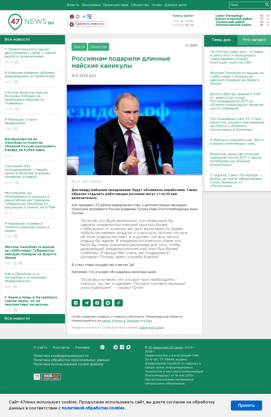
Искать (267, 4)
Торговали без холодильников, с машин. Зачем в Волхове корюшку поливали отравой (31, 175)
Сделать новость (90, 24)
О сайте (40, 347)
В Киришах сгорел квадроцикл (31, 124)
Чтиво (157, 5)
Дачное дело (176, 5)
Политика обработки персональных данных (71, 360)
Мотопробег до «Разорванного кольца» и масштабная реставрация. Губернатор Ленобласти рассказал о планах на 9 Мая (31, 203)
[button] (76, 302)
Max (128, 347)
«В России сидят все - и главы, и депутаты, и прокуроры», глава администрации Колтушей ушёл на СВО (237, 57)
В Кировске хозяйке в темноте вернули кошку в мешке (31, 230)
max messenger (89, 16)
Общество (140, 5)
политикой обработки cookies (93, 408)
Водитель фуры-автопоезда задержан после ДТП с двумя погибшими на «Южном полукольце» (235, 159)
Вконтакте (102, 347)
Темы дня (220, 40)
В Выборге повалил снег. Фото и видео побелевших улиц (237, 142)
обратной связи (151, 328)
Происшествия (115, 5)
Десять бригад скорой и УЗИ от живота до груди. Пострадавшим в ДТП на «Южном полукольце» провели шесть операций (236, 101)
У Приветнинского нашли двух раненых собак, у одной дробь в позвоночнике (31, 56)
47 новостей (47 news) (165, 347)
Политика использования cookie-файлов (68, 364)
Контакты (61, 347)
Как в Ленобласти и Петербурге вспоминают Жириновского (31, 281)
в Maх (148, 321)
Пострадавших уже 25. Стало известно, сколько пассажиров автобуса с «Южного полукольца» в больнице (237, 124)
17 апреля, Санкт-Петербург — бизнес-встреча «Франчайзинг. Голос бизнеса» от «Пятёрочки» (236, 180)
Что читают (254, 40)
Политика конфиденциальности (60, 355)
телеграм (83, 16)
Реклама (82, 347)
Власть (73, 5)
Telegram (122, 347)
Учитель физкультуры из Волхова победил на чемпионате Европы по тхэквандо (31, 101)
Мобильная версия (72, 16)
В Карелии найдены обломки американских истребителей (31, 77)
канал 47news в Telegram (121, 321)
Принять (246, 405)
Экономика (91, 5)
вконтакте (78, 16)
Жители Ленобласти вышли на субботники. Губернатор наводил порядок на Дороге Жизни (236, 78)
